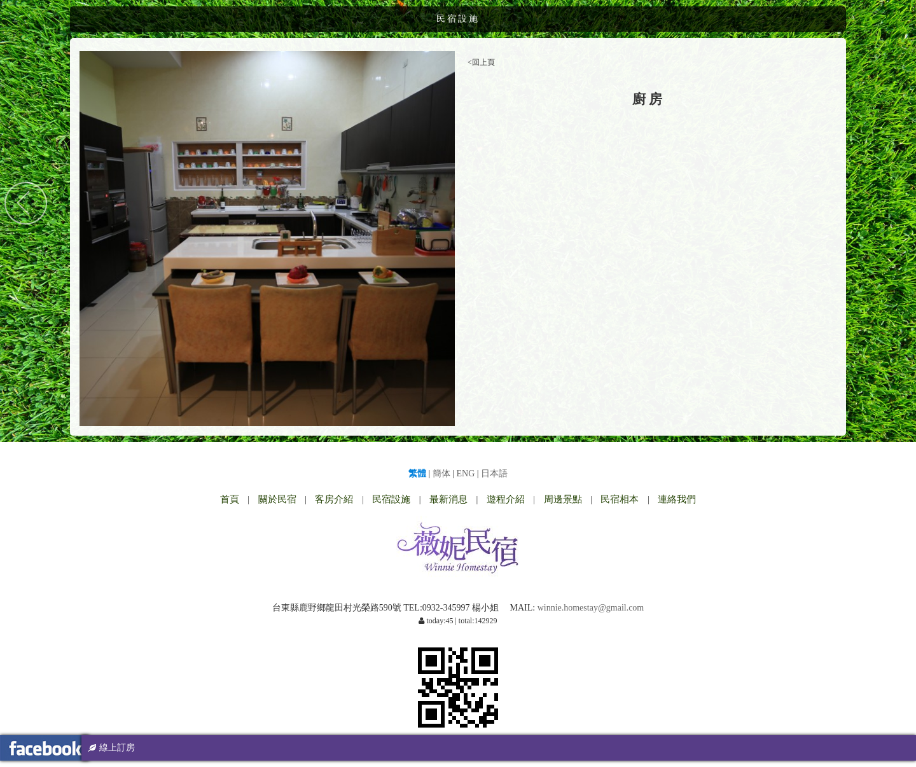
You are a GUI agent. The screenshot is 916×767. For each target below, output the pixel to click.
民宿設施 (391, 499)
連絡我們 (677, 499)
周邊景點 (563, 499)
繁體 (417, 473)
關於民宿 (277, 499)
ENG (466, 473)
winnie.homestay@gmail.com (591, 607)
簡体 (441, 473)
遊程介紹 (506, 499)
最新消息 (448, 499)
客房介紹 (334, 499)
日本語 (494, 473)
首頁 (229, 499)
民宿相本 (619, 499)
